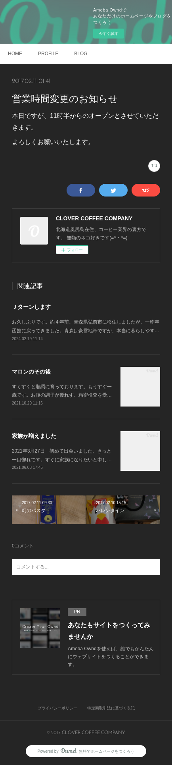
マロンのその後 (31, 371)
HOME (15, 53)
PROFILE (48, 53)
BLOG (80, 53)
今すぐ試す (108, 33)
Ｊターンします (31, 307)
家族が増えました (34, 436)
